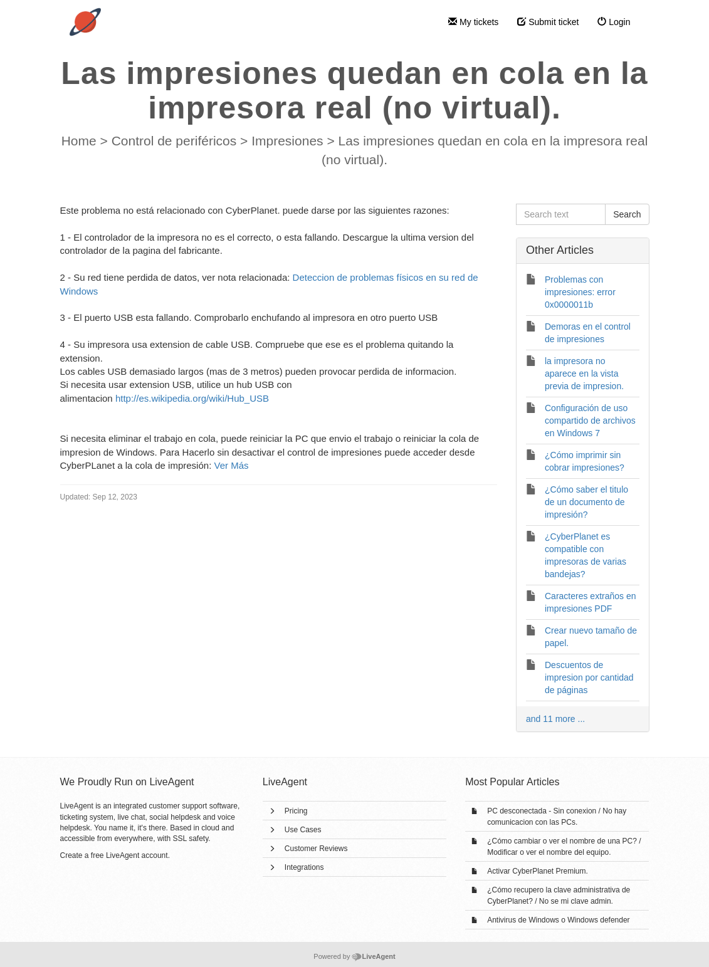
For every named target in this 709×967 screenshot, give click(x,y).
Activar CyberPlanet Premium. (537, 871)
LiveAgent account (137, 855)
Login (613, 22)
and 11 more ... (555, 719)
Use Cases (303, 829)
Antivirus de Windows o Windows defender (558, 920)
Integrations (304, 867)
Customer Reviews (316, 848)
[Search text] (561, 214)
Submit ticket (548, 22)
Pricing (296, 811)
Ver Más (231, 465)
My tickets (473, 22)
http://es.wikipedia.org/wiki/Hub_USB (192, 398)
